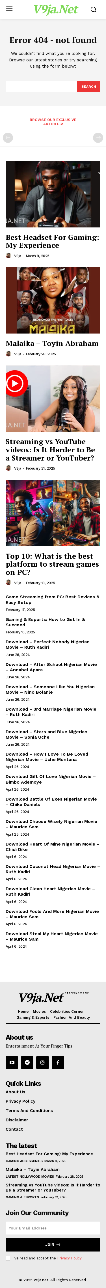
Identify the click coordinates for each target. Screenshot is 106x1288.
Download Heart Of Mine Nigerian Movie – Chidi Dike (52, 846)
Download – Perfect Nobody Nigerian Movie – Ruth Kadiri (48, 644)
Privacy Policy (69, 1258)
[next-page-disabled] (98, 138)
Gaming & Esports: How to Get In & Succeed (45, 622)
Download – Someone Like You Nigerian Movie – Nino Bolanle (50, 689)
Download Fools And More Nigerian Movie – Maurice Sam (52, 914)
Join (53, 1244)
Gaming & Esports (22, 1197)
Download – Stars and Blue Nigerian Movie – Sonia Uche (46, 734)
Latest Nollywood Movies (30, 1177)
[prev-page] (8, 138)
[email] (53, 1228)
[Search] (88, 86)
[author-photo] (9, 256)
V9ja (17, 256)
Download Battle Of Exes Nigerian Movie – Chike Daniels (51, 801)
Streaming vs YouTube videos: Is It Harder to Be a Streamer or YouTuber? (50, 449)
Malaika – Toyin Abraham (52, 343)
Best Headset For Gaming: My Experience (52, 241)
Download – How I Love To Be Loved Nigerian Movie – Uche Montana (47, 756)
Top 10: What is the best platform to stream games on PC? (52, 564)
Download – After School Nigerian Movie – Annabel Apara (51, 667)
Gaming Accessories (24, 1161)
